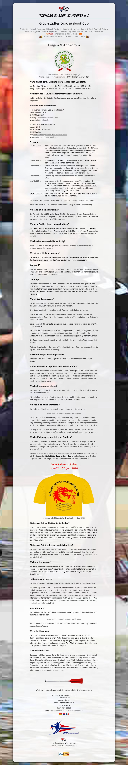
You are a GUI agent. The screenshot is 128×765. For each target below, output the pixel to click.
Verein (76, 29)
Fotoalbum (65, 31)
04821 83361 (65, 708)
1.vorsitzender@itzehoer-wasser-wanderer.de (50, 134)
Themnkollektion (90, 453)
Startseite (24, 29)
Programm (41, 29)
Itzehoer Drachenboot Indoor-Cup (70, 36)
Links (49, 29)
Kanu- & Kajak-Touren (90, 29)
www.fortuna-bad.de (40, 120)
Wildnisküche (77, 31)
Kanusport (67, 29)
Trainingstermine (58, 77)
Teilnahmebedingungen (71, 74)
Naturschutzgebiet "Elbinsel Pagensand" (42, 31)
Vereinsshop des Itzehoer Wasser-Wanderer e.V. (52, 453)
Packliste (88, 31)
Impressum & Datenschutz (66, 34)
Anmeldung (44, 77)
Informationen (53, 74)
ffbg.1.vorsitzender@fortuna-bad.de (46, 117)
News (32, 29)
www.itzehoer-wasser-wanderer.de (46, 137)
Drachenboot (49, 36)
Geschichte (98, 31)
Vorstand (57, 29)
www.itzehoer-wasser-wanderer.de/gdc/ (64, 413)
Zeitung (105, 29)
